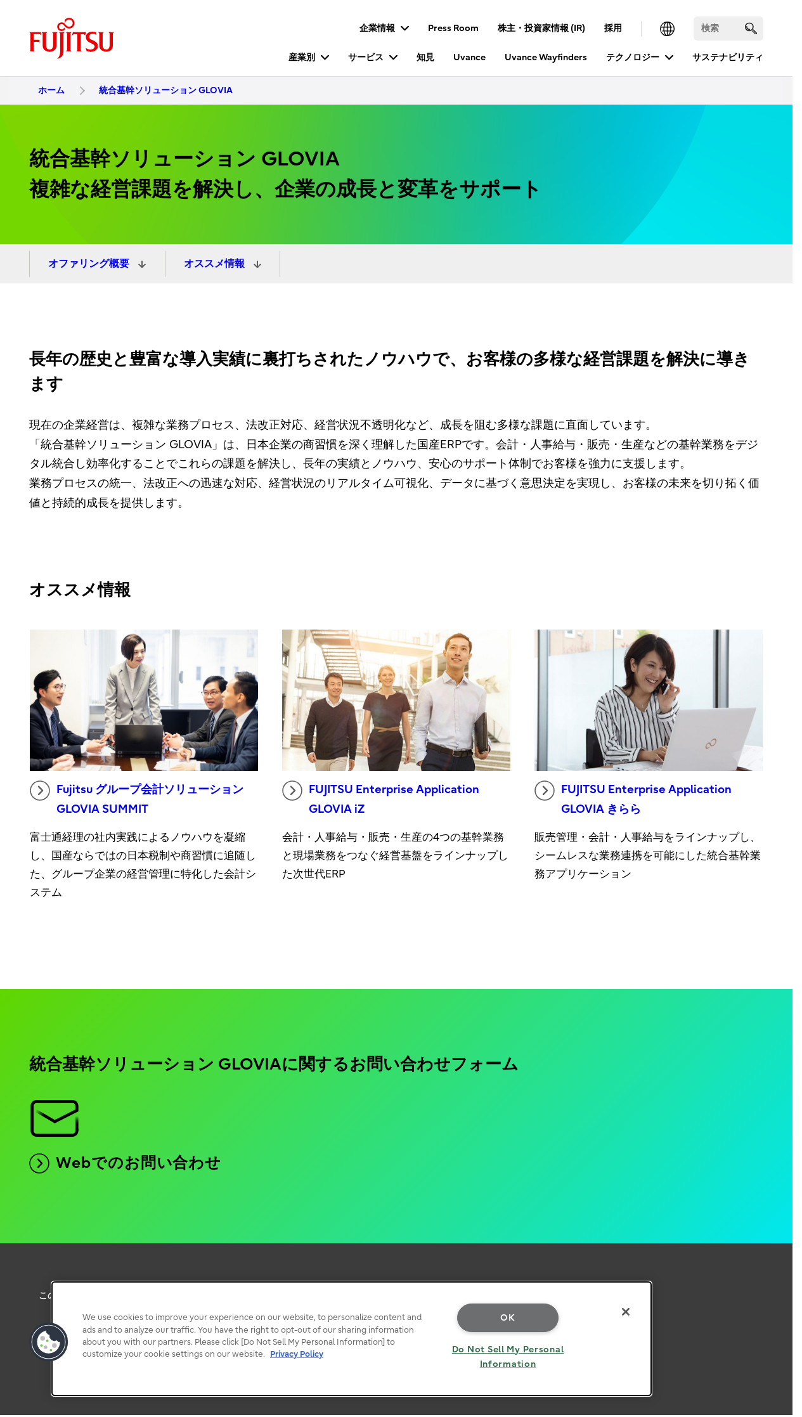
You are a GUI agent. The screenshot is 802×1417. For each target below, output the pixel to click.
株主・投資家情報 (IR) (541, 28)
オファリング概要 (90, 263)
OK (507, 1317)
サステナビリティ (727, 57)
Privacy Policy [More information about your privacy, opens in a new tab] (296, 1354)
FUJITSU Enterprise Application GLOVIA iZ (380, 798)
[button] (49, 1342)
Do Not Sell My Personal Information (508, 1356)
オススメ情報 (215, 263)
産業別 (301, 57)
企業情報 (377, 28)
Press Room (453, 28)
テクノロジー (632, 57)
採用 (613, 28)
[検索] (728, 28)
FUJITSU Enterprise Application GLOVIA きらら (633, 798)
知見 (425, 57)
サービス (366, 57)
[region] (351, 1339)
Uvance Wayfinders (546, 57)
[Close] (626, 1312)
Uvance (469, 57)
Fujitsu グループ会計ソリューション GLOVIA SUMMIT (136, 798)
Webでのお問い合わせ (125, 1163)
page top (773, 1283)
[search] (751, 28)
